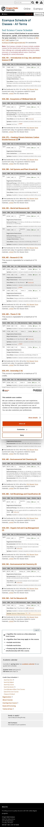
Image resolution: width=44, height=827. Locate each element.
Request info (39, 14)
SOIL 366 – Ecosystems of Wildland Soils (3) (19, 99)
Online (27, 8)
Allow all (22, 423)
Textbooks (30, 119)
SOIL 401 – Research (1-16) (12, 257)
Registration (8, 697)
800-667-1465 (6, 825)
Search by (9, 680)
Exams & (9, 706)
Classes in (9, 694)
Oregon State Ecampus (8, 817)
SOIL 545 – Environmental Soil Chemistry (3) (19, 564)
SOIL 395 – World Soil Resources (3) (15, 208)
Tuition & (8, 709)
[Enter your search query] (23, 2)
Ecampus (38, 8)
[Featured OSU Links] (37, 2)
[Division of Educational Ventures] (41, 2)
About (8, 700)
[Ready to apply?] (22, 716)
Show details (33, 417)
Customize (22, 429)
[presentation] (37, 2)
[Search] (33, 2)
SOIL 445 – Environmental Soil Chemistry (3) (19, 459)
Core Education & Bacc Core (14, 689)
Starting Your (10, 703)
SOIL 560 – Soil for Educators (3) (14, 598)
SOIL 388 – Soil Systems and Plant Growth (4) (19, 169)
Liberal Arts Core (11, 692)
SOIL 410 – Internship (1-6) (12, 371)
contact (11, 93)
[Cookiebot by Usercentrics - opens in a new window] (33, 390)
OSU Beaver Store (32, 89)
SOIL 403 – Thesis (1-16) (11, 314)
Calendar (28, 14)
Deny (22, 435)
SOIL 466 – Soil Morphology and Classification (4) (21, 494)
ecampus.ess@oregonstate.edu (13, 42)
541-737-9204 (15, 825)
